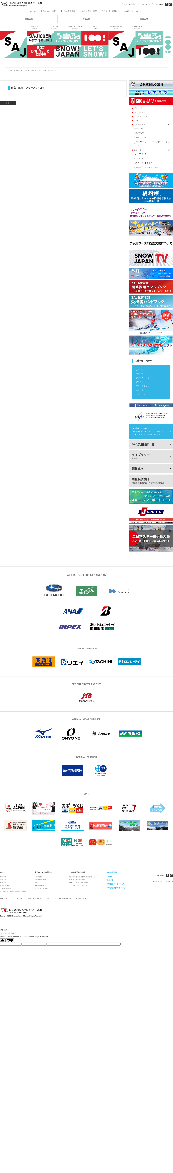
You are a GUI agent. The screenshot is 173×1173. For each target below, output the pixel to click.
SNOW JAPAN (5, 888)
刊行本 (104, 11)
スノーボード (137, 27)
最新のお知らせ (5, 885)
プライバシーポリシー (130, 4)
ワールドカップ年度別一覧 (79, 883)
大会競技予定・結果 (88, 11)
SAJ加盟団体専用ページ (116, 888)
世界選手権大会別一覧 (77, 880)
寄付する (110, 880)
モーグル (139, 128)
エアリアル (140, 133)
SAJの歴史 (38, 877)
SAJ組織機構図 (40, 880)
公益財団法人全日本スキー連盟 (21, 911)
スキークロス (141, 137)
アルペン (95, 27)
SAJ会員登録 (69, 11)
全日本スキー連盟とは (50, 11)
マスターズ (140, 394)
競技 (17, 70)
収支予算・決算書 (41, 888)
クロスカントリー (75, 27)
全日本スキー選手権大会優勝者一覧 (82, 877)
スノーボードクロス (143, 163)
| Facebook (140, 405)
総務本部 (29, 19)
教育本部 (144, 19)
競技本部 (86, 19)
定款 (36, 883)
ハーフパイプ (141, 154)
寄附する (116, 11)
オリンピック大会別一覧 (78, 885)
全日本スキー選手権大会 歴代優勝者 (13, 891)
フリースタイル (115, 27)
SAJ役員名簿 (39, 885)
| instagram (162, 405)
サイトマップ (147, 4)
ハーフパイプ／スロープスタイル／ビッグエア (153, 144)
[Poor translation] (10, 940)
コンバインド (53, 27)
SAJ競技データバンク (133, 11)
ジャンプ (34, 27)
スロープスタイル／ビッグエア (148, 167)
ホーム (33, 11)
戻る (7, 103)
